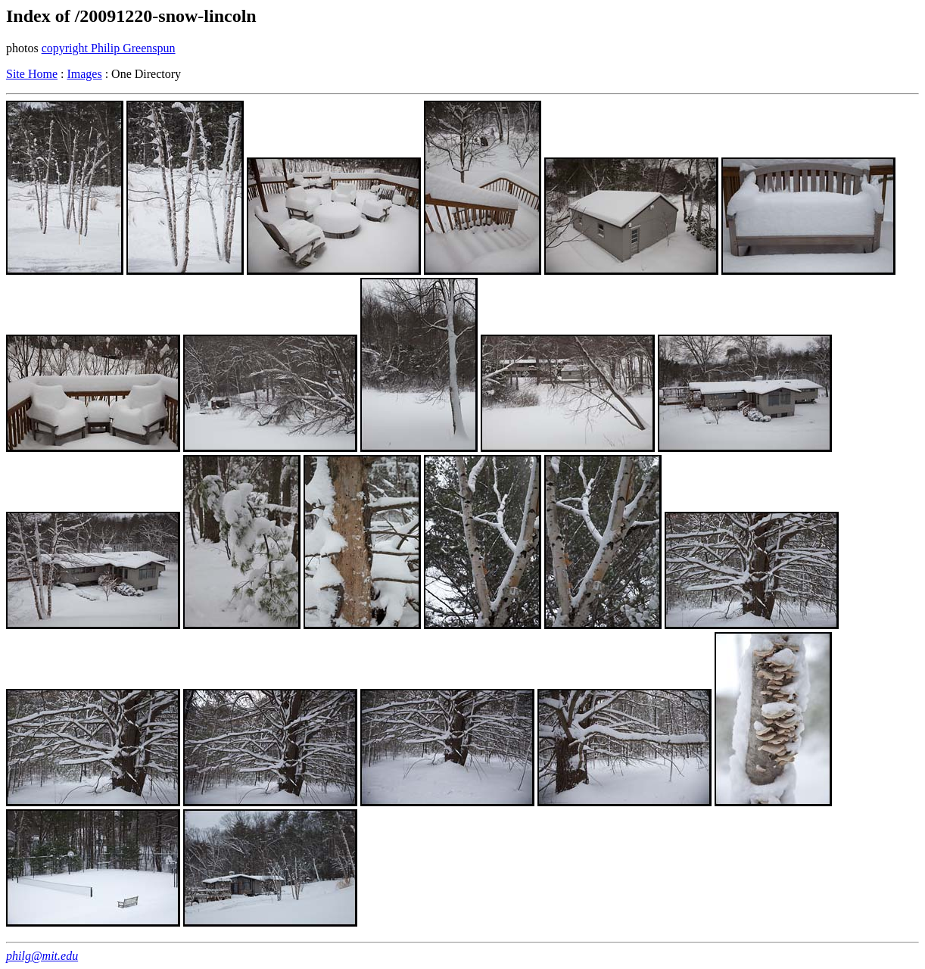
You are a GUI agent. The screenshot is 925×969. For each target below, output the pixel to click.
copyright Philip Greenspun (109, 48)
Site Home (32, 73)
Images (84, 73)
